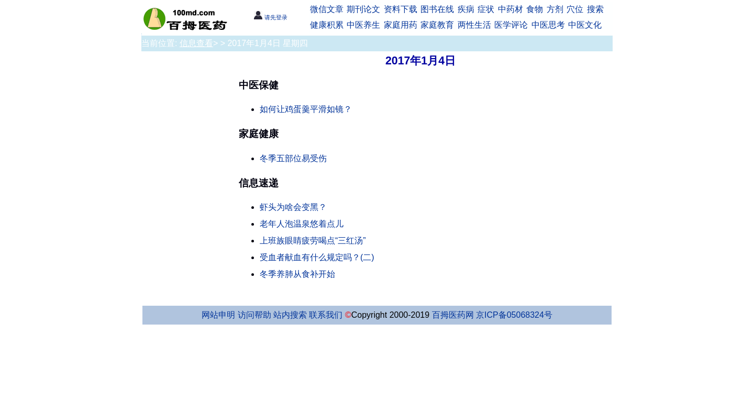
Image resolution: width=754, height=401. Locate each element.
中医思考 (548, 24)
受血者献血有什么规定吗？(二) (317, 257)
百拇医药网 (453, 314)
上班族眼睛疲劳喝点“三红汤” (313, 240)
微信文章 (326, 9)
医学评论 (511, 24)
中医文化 (585, 24)
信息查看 (196, 43)
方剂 (555, 9)
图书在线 (437, 9)
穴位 (575, 9)
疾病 (466, 9)
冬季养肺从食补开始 (297, 274)
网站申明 (218, 314)
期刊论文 (363, 9)
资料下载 (400, 9)
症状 (486, 9)
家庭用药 (400, 24)
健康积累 (326, 24)
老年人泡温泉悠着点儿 (301, 223)
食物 (534, 9)
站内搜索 (290, 314)
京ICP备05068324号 (514, 314)
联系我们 (325, 314)
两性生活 (474, 24)
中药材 (510, 9)
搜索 (595, 9)
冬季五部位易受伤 (293, 158)
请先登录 (270, 17)
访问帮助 (254, 314)
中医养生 (363, 24)
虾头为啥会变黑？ (293, 207)
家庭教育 (437, 24)
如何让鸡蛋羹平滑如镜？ (306, 109)
